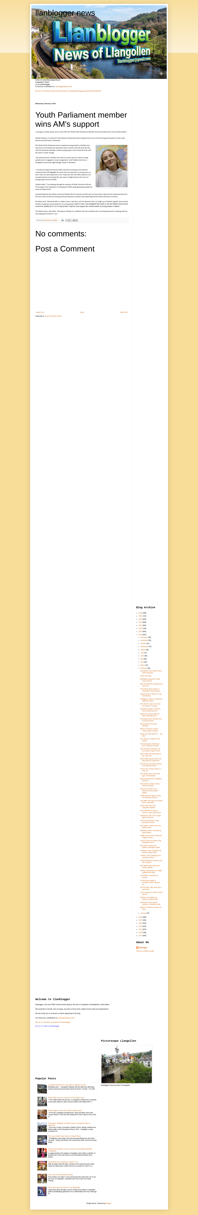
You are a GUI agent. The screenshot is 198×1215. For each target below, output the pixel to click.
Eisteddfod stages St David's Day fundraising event (150, 710)
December (144, 637)
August (143, 650)
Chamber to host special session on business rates (150, 903)
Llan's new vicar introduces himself (60, 1175)
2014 (141, 929)
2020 (141, 631)
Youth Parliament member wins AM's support (151, 861)
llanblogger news (65, 12)
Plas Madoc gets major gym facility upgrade (150, 866)
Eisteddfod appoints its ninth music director (150, 680)
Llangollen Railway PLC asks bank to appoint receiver (67, 1085)
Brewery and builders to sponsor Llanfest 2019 (149, 898)
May (142, 659)
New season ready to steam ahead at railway (150, 785)
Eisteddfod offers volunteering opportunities (150, 831)
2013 (141, 932)
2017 (141, 920)
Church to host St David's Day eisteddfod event (150, 841)
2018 (141, 917)
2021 (141, 628)
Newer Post (40, 312)
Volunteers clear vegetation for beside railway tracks (151, 851)
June (142, 656)
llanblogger (143, 948)
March (142, 665)
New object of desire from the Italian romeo (150, 826)
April (142, 662)
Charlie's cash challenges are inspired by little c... (150, 856)
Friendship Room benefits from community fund (151, 720)
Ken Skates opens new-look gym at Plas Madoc (150, 775)
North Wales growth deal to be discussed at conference (150, 760)
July (142, 653)
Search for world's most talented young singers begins (149, 791)
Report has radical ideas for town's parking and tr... (150, 715)
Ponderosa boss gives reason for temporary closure (150, 796)
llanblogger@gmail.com (64, 86)
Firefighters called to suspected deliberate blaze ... (151, 700)
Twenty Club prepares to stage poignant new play (151, 871)
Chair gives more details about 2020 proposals (151, 672)
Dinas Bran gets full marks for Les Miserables (64, 1187)
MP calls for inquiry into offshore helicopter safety (150, 846)
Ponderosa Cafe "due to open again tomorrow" (150, 816)
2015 (141, 926)
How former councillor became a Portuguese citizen (151, 765)
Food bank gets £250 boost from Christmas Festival (149, 745)
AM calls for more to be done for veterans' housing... (150, 705)
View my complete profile (145, 951)
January (143, 913)
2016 (141, 923)
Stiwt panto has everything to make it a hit (63, 1162)
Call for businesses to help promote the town (149, 821)
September (144, 646)
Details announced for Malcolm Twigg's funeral (151, 836)
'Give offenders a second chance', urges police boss (150, 811)
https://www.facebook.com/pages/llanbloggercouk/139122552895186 (76, 91)
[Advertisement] (146, 142)
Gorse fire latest (145, 676)
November (144, 640)
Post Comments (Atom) (53, 316)
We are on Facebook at (43, 91)
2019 (141, 635)
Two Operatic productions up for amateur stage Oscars (150, 750)
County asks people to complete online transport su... (150, 882)
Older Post (124, 312)
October (143, 643)
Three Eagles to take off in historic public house (65, 1110)
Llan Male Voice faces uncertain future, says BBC (151, 801)
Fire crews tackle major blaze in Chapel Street (64, 1136)
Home (82, 312)
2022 (141, 625)
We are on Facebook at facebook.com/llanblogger (53, 1022)
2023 (141, 622)
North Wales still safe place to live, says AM (150, 755)
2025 (141, 616)
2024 (141, 619)
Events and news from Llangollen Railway (148, 806)
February (143, 668)
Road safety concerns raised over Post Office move (66, 1098)
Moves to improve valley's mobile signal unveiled (149, 730)
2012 (141, 936)
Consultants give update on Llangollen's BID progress (150, 690)
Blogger (108, 1203)
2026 (141, 613)
